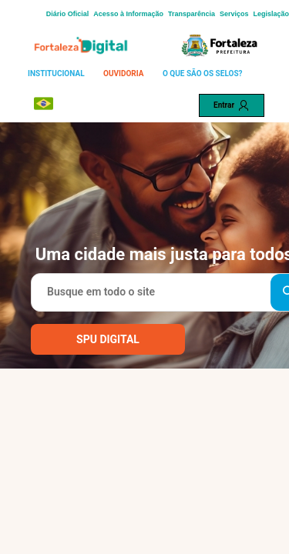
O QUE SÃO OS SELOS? (203, 73)
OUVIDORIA (123, 73)
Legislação (271, 14)
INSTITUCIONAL (56, 73)
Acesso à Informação (128, 14)
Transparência (191, 14)
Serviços (234, 14)
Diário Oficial (67, 14)
